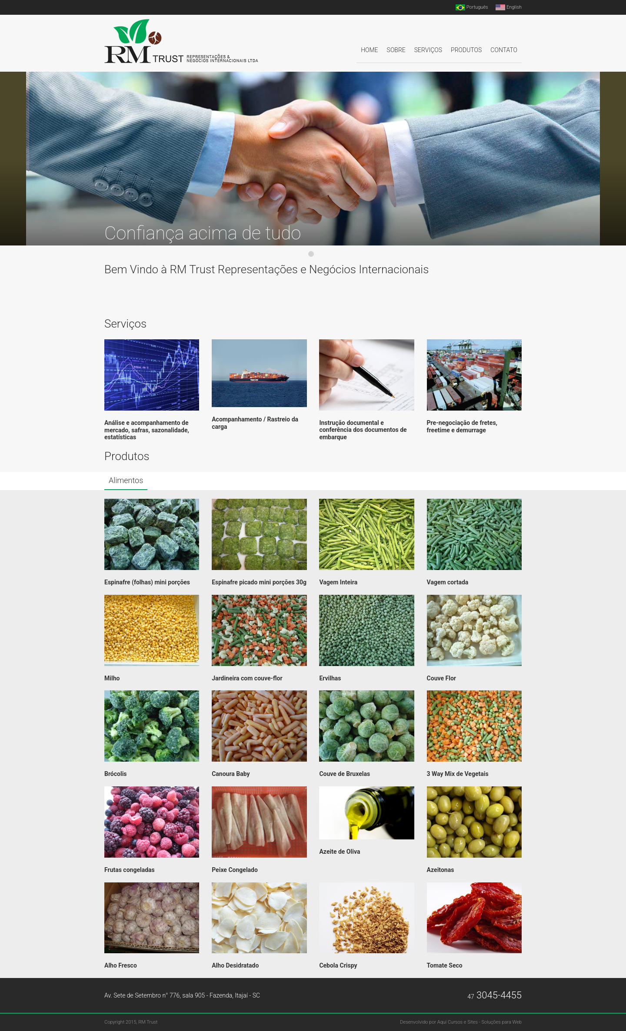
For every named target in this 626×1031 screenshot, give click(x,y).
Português (472, 7)
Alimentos (126, 480)
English (509, 7)
